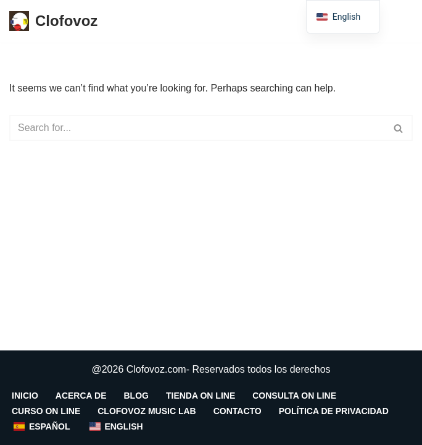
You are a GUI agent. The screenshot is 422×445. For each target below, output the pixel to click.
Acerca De (81, 395)
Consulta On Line (294, 395)
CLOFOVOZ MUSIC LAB (146, 411)
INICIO (25, 395)
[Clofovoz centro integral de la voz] (53, 21)
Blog (136, 395)
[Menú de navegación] (398, 21)
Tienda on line (200, 395)
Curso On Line (46, 411)
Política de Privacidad (334, 411)
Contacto (237, 411)
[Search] (197, 128)
